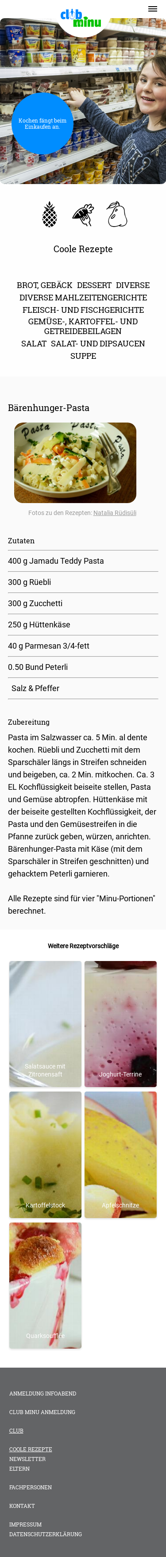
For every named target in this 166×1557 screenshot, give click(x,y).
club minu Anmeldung (42, 1411)
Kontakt (22, 1505)
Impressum (25, 1524)
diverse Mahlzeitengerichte (83, 297)
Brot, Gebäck (45, 285)
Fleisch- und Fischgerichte (83, 309)
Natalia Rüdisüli (114, 512)
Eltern (19, 1468)
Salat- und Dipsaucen (98, 343)
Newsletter (27, 1458)
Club (16, 1430)
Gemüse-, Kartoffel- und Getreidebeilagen (83, 326)
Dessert (94, 285)
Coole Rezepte (30, 1449)
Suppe (83, 355)
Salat (33, 343)
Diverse (133, 285)
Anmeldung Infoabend (42, 1393)
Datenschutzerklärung (45, 1534)
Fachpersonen (30, 1487)
